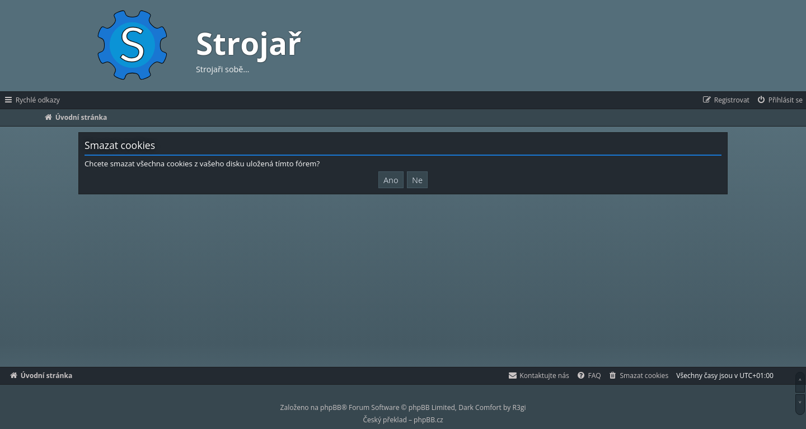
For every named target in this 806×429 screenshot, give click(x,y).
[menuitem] (779, 100)
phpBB (330, 407)
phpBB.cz (428, 420)
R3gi (519, 407)
